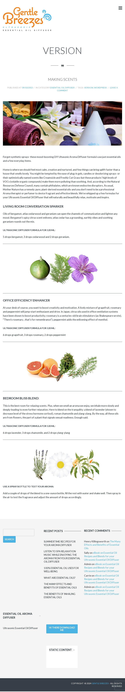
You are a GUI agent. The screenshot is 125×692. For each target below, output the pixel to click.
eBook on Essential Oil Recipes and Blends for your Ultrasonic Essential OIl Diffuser (101, 556)
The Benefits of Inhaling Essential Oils (60, 596)
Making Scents (62, 79)
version (88, 87)
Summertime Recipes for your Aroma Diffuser (60, 543)
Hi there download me (62, 629)
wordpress (100, 87)
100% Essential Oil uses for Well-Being (61, 570)
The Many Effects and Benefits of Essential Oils (61, 586)
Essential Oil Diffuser (62, 87)
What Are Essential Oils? (60, 578)
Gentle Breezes (100, 684)
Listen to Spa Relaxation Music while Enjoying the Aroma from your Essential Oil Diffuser (62, 556)
